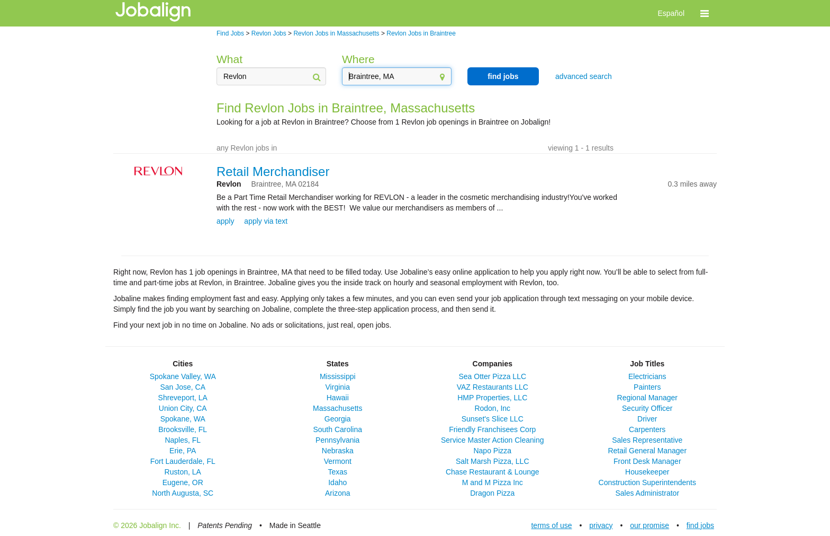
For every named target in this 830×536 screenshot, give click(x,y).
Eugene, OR (183, 482)
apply (225, 221)
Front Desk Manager (647, 461)
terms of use (551, 525)
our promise (649, 525)
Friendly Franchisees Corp (492, 429)
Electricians (647, 376)
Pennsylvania (337, 440)
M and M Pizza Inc (492, 482)
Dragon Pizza (492, 493)
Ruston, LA (183, 472)
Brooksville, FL (182, 429)
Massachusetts (337, 408)
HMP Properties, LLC (492, 397)
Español (670, 13)
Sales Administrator (647, 493)
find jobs (503, 76)
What (229, 59)
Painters (647, 387)
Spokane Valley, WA (183, 376)
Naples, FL (183, 440)
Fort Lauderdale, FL (182, 461)
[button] (704, 13)
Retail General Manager (647, 450)
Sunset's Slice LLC (493, 419)
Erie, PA (182, 450)
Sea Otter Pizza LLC (492, 376)
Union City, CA (183, 408)
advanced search (583, 76)
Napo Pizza (492, 450)
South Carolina (337, 429)
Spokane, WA (182, 419)
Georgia (337, 419)
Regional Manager (647, 397)
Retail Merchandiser (272, 171)
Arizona (337, 493)
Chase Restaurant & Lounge (492, 472)
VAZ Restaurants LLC (492, 387)
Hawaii (338, 397)
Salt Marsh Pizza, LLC (492, 461)
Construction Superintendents (647, 482)
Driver (647, 419)
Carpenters (647, 429)
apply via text (265, 221)
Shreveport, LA (183, 397)
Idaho (337, 482)
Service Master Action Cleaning (492, 440)
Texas (337, 472)
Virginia (338, 387)
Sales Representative (647, 440)
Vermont (337, 461)
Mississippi (338, 376)
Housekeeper (647, 472)
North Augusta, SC (182, 493)
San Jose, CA (182, 387)
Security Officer (647, 408)
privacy (600, 525)
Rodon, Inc (492, 408)
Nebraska (338, 450)
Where (358, 59)
